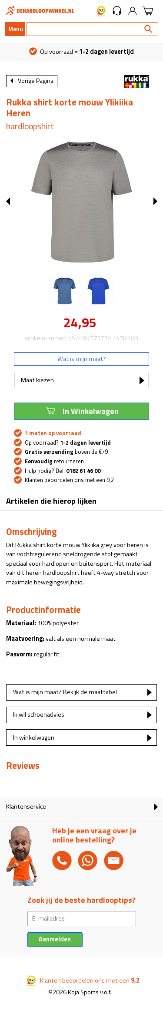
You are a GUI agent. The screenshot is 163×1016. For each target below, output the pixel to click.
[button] (117, 11)
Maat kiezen (37, 380)
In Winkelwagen (81, 410)
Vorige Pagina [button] (35, 80)
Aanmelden (55, 939)
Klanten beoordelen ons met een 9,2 (69, 479)
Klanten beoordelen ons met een (83, 980)
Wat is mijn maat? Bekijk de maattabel (65, 692)
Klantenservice (26, 806)
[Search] (92, 29)
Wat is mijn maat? (81, 359)
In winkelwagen (33, 737)
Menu (15, 29)
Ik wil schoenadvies (38, 714)
